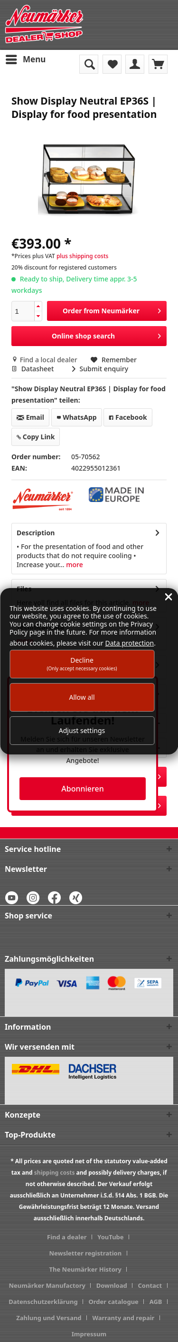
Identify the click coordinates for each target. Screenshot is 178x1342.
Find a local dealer (45, 359)
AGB (156, 1301)
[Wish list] (112, 64)
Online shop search (106, 334)
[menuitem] (25, 59)
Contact (150, 1285)
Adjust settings (82, 730)
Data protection (129, 642)
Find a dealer (66, 1237)
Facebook (128, 417)
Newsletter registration (85, 1253)
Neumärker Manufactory (47, 1285)
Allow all (81, 697)
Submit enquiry (100, 368)
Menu (26, 58)
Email (30, 417)
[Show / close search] (88, 64)
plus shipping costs (82, 256)
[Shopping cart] (158, 64)
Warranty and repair (123, 1317)
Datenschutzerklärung (43, 1301)
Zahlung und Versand (48, 1317)
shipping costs (54, 1172)
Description (36, 532)
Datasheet (33, 368)
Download (111, 1285)
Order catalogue (114, 1301)
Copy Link (36, 436)
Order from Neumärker (112, 309)
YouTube (110, 1237)
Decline (82, 663)
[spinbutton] (23, 311)
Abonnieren (82, 788)
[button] (38, 306)
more (74, 564)
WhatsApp (76, 417)
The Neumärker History (85, 1269)
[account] (134, 64)
